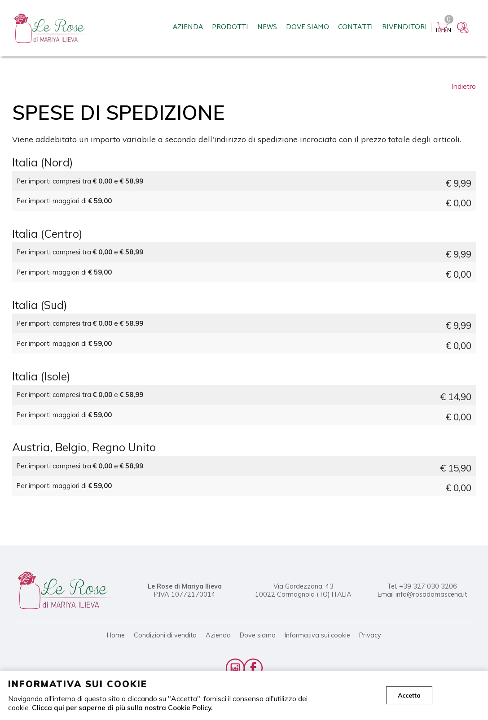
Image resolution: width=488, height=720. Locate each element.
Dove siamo (259, 29)
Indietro (464, 86)
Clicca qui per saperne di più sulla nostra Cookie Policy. (123, 707)
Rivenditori (356, 29)
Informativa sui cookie (317, 635)
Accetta (409, 695)
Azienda (140, 29)
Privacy (370, 635)
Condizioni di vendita (165, 635)
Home (116, 635)
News (219, 29)
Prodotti (182, 29)
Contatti (307, 29)
